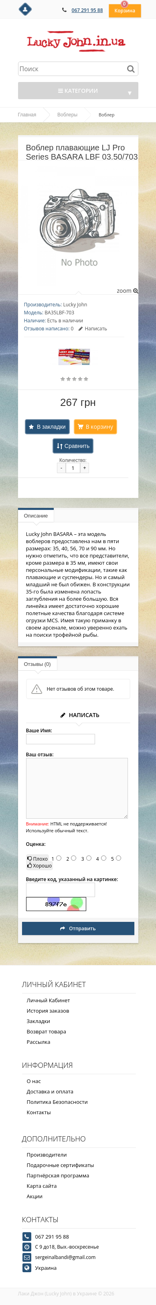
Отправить (77, 928)
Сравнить (77, 446)
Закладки (39, 1021)
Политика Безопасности (57, 1101)
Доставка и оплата (50, 1091)
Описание (36, 516)
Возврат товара (46, 1031)
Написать (93, 328)
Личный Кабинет (48, 1000)
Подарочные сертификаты (60, 1165)
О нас (34, 1081)
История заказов (48, 1010)
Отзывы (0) (37, 664)
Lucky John (75, 304)
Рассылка (39, 1041)
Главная (27, 115)
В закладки (51, 427)
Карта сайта (42, 1185)
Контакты (39, 1112)
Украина (46, 1267)
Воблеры (67, 115)
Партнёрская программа (58, 1175)
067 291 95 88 (87, 10)
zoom (127, 290)
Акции (35, 1196)
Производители (47, 1154)
